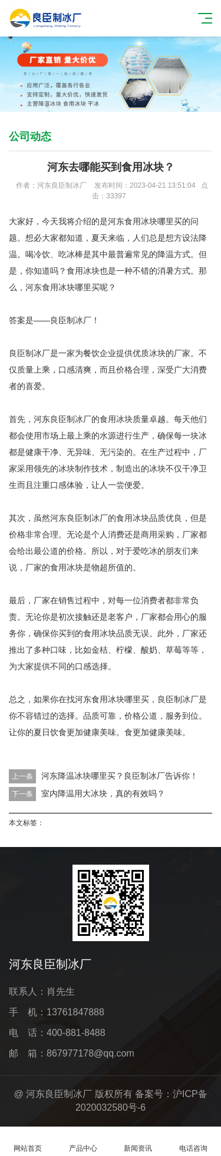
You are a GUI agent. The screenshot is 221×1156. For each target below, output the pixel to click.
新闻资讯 (138, 1141)
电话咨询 (193, 1141)
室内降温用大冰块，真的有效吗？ (103, 793)
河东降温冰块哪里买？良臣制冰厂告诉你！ (119, 775)
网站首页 (27, 1141)
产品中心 (83, 1141)
